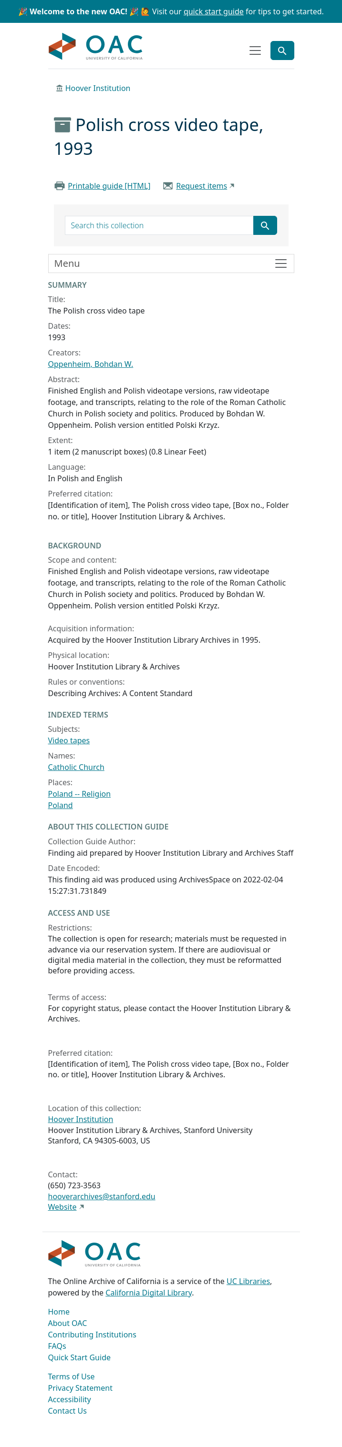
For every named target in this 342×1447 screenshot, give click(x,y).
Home (59, 1311)
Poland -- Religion (79, 794)
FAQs (57, 1346)
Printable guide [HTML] (109, 186)
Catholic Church (76, 767)
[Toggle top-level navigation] (255, 50)
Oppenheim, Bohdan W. (91, 364)
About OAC (67, 1323)
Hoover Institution (98, 88)
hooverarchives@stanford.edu (101, 1196)
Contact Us (67, 1411)
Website (62, 1207)
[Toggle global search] (282, 50)
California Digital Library (148, 1292)
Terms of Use (71, 1376)
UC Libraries (248, 1281)
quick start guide (214, 11)
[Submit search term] (265, 225)
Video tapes (69, 740)
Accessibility (69, 1399)
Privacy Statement (80, 1388)
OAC (96, 46)
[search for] (159, 225)
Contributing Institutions (92, 1334)
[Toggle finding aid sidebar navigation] (171, 263)
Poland (60, 805)
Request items (201, 186)
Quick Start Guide (79, 1357)
